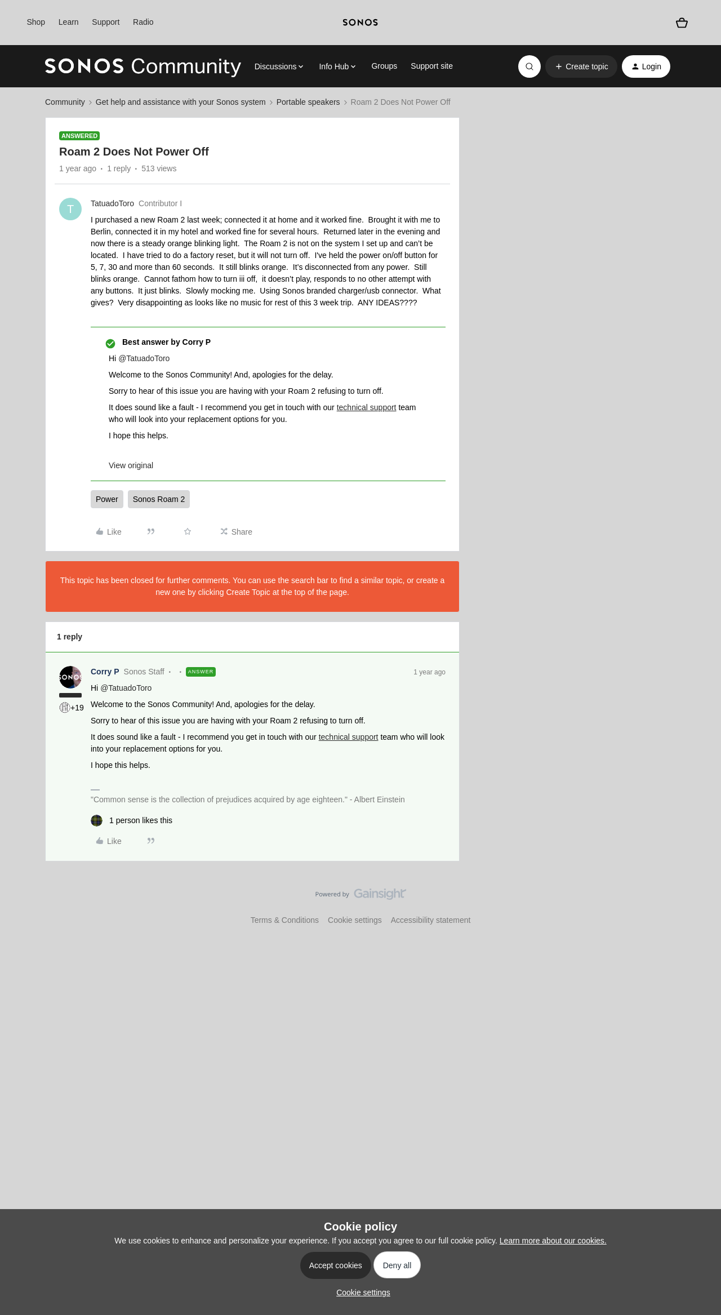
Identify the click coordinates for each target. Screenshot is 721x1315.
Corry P (105, 671)
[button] (581, 66)
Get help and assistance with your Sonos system (181, 101)
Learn (69, 21)
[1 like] (131, 821)
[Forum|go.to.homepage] (143, 66)
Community (65, 101)
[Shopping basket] (682, 22)
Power (107, 499)
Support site (432, 65)
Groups (384, 65)
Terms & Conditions (285, 920)
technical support (367, 407)
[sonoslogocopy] (360, 22)
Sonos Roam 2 (159, 499)
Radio (143, 21)
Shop (35, 21)
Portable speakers (308, 101)
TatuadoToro (112, 203)
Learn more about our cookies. (553, 1240)
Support (105, 21)
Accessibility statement (431, 920)
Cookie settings (355, 920)
